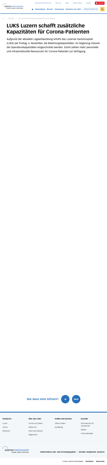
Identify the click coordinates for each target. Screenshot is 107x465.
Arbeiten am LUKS (73, 9)
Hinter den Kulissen (36, 431)
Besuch (50, 9)
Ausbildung (59, 427)
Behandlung (40, 9)
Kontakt (88, 3)
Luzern (5, 423)
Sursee (5, 427)
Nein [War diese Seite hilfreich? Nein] (76, 399)
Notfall (100, 3)
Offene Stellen (77, 3)
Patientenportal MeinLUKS (43, 3)
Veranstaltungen (87, 433)
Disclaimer (90, 461)
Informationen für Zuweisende (87, 424)
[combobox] (91, 9)
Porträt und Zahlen (36, 423)
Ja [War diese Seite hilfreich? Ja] (65, 399)
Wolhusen (6, 431)
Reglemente (33, 435)
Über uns (58, 3)
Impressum (100, 461)
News (67, 3)
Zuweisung (59, 9)
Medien (83, 430)
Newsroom (11, 18)
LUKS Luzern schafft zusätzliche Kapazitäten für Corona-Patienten (36, 18)
